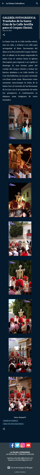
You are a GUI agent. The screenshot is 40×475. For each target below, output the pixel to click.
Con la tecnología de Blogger (20, 468)
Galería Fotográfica (10, 420)
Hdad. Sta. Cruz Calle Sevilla (13, 424)
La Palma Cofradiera (15, 3)
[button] (4, 34)
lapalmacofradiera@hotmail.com (20, 458)
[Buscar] (37, 3)
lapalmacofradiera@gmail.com (20, 460)
